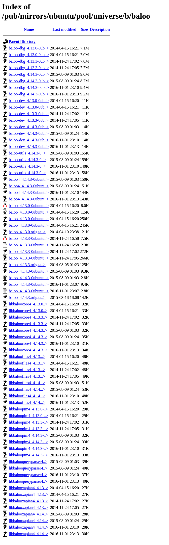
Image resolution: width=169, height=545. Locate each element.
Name (29, 29)
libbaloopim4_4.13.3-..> (28, 422)
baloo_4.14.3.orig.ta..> (27, 297)
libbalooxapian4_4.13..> (28, 488)
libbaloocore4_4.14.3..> (28, 330)
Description (100, 29)
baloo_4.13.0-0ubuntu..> (29, 205)
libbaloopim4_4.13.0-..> (28, 409)
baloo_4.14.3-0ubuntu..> (29, 271)
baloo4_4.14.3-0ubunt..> (29, 179)
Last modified (64, 29)
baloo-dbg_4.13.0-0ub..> (29, 48)
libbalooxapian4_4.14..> (28, 514)
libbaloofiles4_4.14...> (27, 383)
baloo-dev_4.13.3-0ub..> (29, 114)
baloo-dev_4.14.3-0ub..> (29, 127)
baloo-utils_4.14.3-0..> (27, 153)
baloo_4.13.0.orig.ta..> (27, 232)
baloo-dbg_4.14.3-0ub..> (29, 74)
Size (84, 29)
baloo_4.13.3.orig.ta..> (27, 265)
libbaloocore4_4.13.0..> (28, 304)
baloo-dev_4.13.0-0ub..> (29, 100)
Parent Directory (22, 41)
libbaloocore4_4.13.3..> (28, 317)
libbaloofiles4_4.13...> (27, 356)
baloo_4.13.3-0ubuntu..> (29, 238)
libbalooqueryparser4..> (28, 461)
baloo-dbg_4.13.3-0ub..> (29, 61)
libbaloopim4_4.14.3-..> (28, 435)
